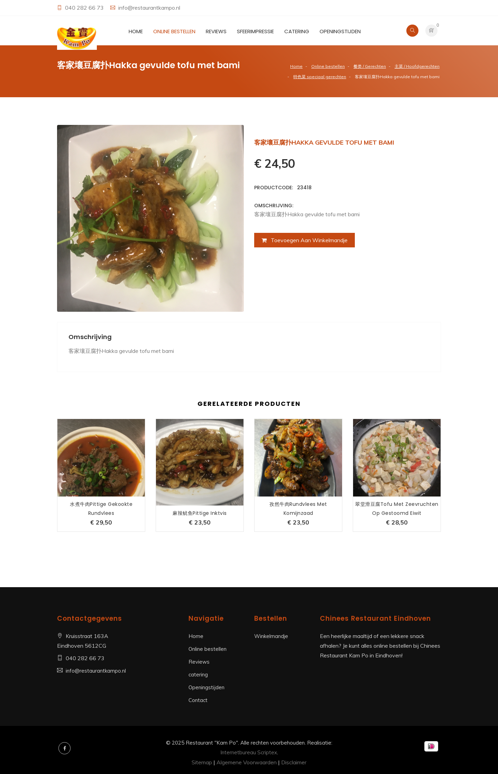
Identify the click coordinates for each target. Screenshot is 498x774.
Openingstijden (340, 31)
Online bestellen (174, 31)
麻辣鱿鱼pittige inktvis (200, 513)
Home (136, 31)
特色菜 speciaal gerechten (319, 76)
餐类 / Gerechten (369, 66)
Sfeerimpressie (255, 31)
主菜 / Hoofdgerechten (417, 66)
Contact (198, 700)
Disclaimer (293, 762)
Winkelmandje (271, 636)
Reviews (216, 31)
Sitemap (202, 762)
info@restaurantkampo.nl (149, 7)
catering (296, 31)
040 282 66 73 (85, 7)
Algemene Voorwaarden (246, 762)
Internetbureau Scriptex (248, 752)
